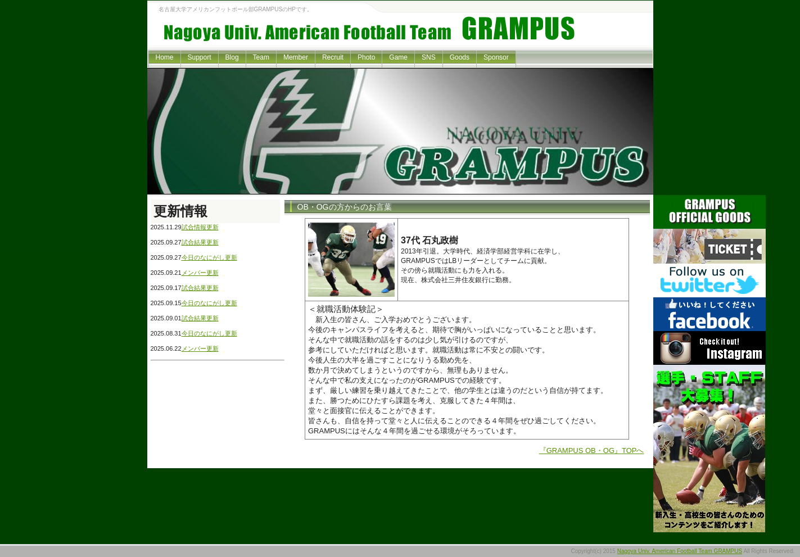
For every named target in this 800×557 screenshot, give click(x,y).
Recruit (332, 57)
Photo (366, 57)
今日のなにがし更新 (209, 257)
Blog (232, 57)
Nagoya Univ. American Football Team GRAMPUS (680, 551)
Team (261, 57)
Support (199, 57)
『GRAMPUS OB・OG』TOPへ (591, 450)
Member (295, 57)
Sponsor (496, 57)
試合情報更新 (200, 227)
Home (165, 57)
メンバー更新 (200, 272)
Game (398, 57)
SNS (429, 57)
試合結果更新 (200, 242)
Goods (459, 57)
